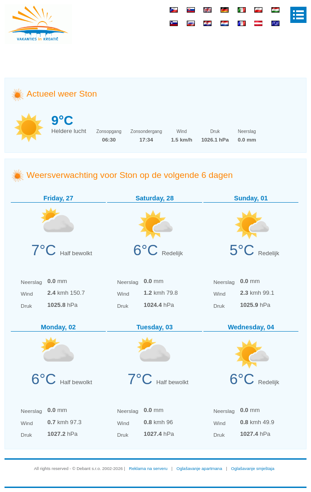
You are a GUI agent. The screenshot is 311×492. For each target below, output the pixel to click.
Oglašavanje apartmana (199, 468)
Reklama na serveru (148, 468)
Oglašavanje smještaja (252, 468)
